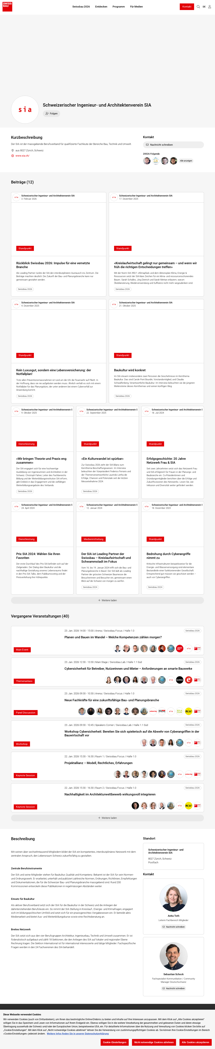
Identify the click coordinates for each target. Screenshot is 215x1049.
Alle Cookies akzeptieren (195, 1042)
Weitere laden (107, 600)
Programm (119, 7)
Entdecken (101, 7)
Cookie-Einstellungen (114, 1042)
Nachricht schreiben (159, 144)
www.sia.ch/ (20, 156)
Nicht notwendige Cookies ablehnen (154, 1042)
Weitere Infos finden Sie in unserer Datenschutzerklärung (78, 1033)
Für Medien (136, 7)
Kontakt (186, 7)
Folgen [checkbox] (52, 113)
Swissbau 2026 (81, 7)
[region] (107, 1029)
